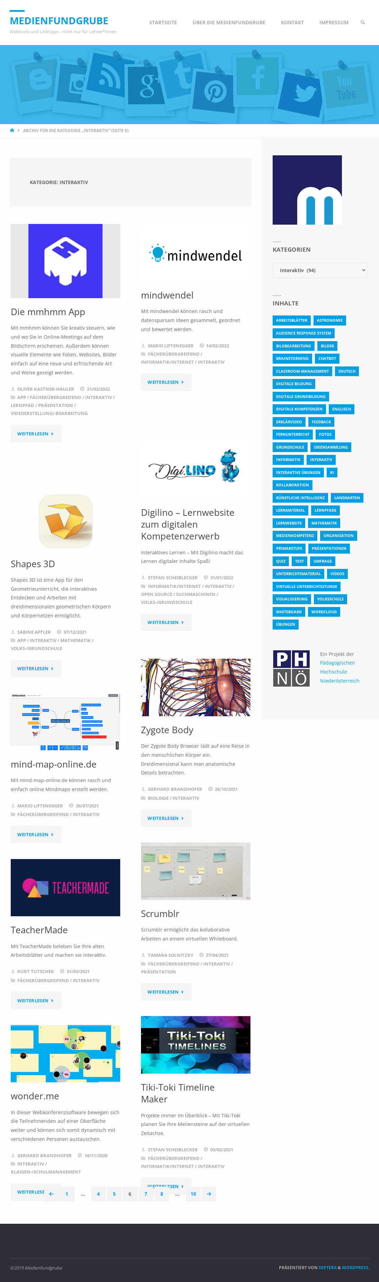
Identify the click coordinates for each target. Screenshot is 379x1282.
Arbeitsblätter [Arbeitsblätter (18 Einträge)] (291, 320)
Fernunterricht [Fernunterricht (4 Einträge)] (292, 434)
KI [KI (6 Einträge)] (332, 472)
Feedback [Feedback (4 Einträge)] (321, 421)
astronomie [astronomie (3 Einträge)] (330, 320)
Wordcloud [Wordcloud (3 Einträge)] (324, 611)
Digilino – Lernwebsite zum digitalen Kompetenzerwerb (181, 530)
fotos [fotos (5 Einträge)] (325, 434)
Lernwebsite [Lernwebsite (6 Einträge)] (289, 523)
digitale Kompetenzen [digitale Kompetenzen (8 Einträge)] (299, 409)
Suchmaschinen (195, 606)
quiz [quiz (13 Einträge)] (280, 561)
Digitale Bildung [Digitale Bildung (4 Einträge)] (294, 383)
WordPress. (355, 1268)
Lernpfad (22, 405)
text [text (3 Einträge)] (299, 561)
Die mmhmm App (49, 311)
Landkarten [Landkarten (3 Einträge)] (347, 497)
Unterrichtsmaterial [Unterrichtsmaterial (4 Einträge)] (298, 573)
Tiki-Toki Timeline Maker (179, 1093)
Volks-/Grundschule (166, 614)
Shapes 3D (34, 563)
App (21, 397)
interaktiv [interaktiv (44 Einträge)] (321, 459)
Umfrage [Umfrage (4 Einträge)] (323, 561)
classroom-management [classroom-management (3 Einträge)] (302, 371)
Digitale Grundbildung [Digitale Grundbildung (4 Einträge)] (301, 396)
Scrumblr (161, 913)
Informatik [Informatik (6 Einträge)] (288, 459)
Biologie (158, 798)
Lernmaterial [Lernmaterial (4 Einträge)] (290, 510)
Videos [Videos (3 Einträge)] (337, 573)
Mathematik (75, 640)
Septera (327, 1268)
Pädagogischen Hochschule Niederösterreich (340, 671)
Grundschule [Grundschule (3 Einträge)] (290, 447)
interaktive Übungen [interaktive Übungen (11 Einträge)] (298, 472)
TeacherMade (40, 930)
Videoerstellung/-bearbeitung (49, 413)
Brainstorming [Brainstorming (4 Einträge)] (292, 358)
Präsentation (55, 405)
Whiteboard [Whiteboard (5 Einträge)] (289, 611)
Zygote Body (168, 730)
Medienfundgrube (61, 20)
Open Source (156, 606)
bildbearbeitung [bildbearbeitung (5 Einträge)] (293, 345)
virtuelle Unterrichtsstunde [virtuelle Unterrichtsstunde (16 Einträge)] (306, 586)
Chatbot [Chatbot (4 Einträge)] (327, 358)
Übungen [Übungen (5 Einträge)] (285, 624)
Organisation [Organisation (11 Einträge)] (339, 535)
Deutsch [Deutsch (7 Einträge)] (346, 371)
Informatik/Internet (167, 362)
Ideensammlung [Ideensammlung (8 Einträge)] (331, 447)
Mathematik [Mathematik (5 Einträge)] (324, 523)
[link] (362, 22)
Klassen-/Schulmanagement (46, 1172)
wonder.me (36, 1096)
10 (193, 1193)
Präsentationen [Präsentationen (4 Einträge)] (329, 548)
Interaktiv (98, 397)
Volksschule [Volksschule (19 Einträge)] (330, 598)
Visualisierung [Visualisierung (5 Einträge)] (292, 598)
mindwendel (168, 295)
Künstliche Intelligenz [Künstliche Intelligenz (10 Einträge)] (300, 497)
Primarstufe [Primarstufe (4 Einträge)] (289, 548)
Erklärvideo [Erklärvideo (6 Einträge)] (289, 421)
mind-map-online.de (55, 764)
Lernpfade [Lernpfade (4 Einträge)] (325, 510)
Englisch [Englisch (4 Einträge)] (341, 409)
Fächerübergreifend (55, 397)
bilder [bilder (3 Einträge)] (327, 345)
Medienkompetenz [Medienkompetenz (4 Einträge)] (295, 535)
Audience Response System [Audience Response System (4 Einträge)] (303, 333)
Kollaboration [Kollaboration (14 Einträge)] (292, 484)
